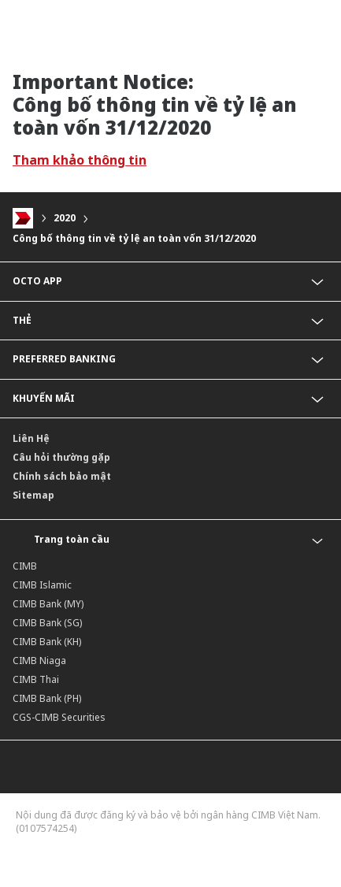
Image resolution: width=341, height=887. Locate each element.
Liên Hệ (31, 438)
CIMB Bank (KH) (47, 641)
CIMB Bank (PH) (47, 698)
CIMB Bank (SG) (47, 622)
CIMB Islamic (42, 585)
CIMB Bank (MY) (48, 604)
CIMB (25, 566)
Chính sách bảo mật (62, 476)
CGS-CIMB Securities (59, 717)
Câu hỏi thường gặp (61, 457)
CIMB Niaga (39, 660)
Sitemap (33, 495)
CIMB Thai (36, 679)
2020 (65, 218)
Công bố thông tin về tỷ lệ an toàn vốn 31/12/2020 (134, 238)
